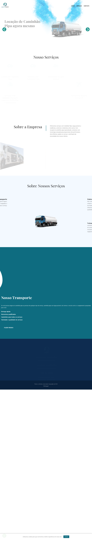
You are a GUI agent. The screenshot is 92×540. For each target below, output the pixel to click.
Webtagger (46, 386)
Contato (86, 6)
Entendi (66, 536)
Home (73, 6)
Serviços (79, 6)
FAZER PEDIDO (8, 328)
